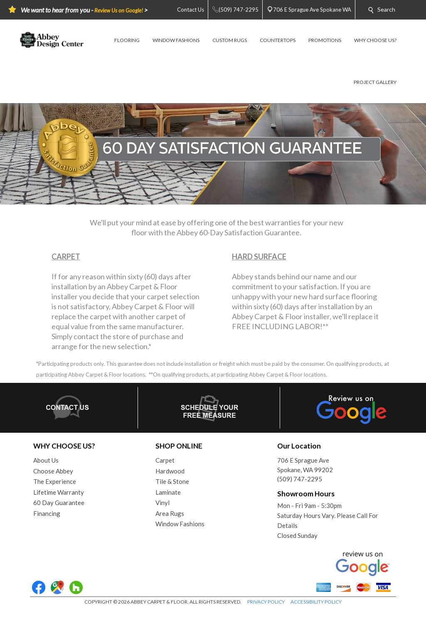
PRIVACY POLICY (266, 602)
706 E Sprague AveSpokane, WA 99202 (305, 464)
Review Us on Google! (118, 10)
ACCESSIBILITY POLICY (316, 602)
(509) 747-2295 (299, 479)
